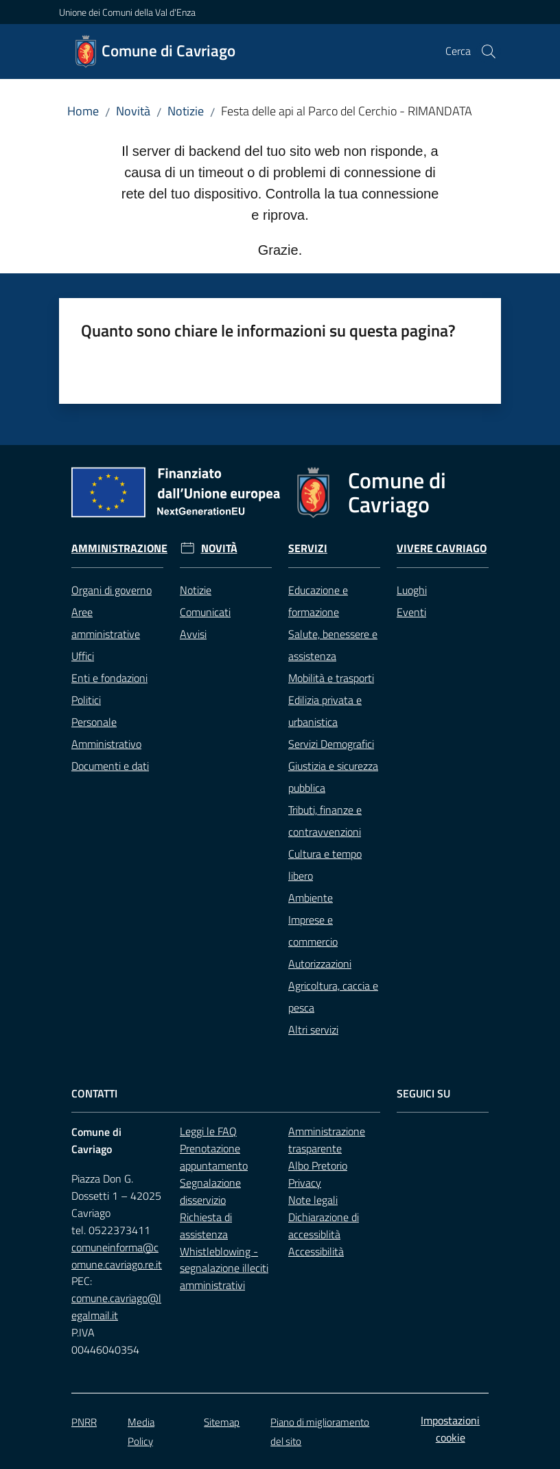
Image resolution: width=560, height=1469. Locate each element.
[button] (488, 51)
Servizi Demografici (331, 744)
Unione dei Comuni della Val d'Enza (127, 12)
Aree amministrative (105, 623)
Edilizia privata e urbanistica (325, 711)
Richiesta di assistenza (206, 1225)
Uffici (82, 656)
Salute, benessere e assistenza (332, 645)
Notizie (185, 111)
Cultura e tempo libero (325, 864)
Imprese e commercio (313, 930)
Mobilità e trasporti (331, 678)
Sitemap (222, 1422)
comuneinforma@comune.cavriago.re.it (116, 1256)
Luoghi (412, 590)
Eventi (411, 612)
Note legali (313, 1200)
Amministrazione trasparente (326, 1140)
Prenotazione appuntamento (214, 1157)
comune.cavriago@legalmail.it (116, 1306)
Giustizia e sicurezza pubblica (333, 777)
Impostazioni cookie (450, 1429)
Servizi (307, 548)
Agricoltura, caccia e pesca (333, 996)
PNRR (84, 1422)
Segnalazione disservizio (210, 1191)
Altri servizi (313, 1029)
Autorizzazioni (319, 963)
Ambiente (310, 897)
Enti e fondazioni (109, 678)
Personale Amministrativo (106, 733)
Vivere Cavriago (442, 548)
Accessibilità (316, 1251)
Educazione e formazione (318, 601)
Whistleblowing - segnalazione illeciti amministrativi (224, 1268)
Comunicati (205, 612)
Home (83, 111)
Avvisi (193, 634)
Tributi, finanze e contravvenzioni (325, 820)
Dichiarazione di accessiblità (323, 1225)
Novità (133, 111)
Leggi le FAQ (208, 1131)
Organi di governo (111, 590)
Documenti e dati (110, 766)
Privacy (304, 1182)
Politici (86, 700)
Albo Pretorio (317, 1165)
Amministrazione (119, 548)
